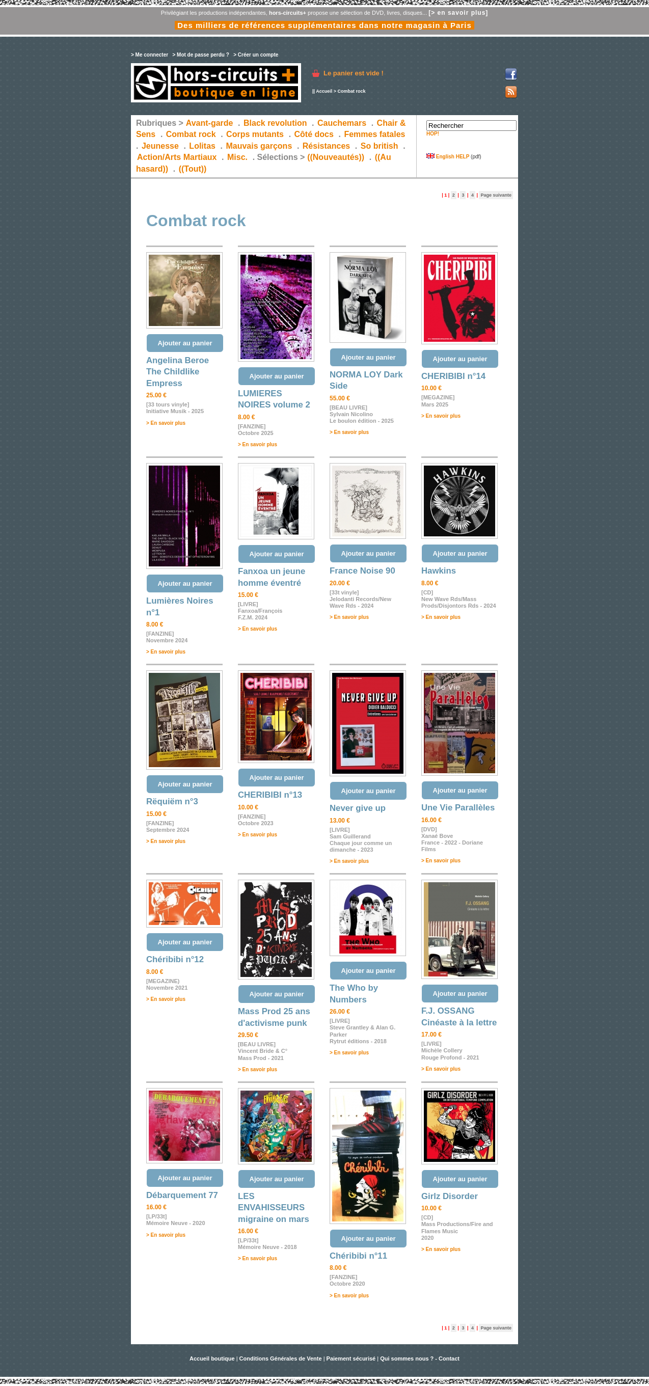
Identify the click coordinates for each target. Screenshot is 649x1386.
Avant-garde (209, 123)
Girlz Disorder (449, 1196)
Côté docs (314, 134)
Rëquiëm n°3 (172, 801)
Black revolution (275, 123)
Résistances (326, 146)
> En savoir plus (165, 423)
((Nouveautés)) (335, 157)
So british (379, 146)
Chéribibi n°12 (175, 959)
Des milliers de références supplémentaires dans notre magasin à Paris (324, 25)
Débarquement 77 (182, 1195)
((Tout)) (193, 169)
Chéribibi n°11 (358, 1256)
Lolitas (202, 146)
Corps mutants (256, 134)
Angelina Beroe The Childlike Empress (177, 372)
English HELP (447, 156)
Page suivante (495, 195)
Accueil (324, 91)
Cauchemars (341, 123)
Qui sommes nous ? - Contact (419, 1358)
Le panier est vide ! (353, 73)
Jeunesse (160, 146)
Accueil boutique (213, 1358)
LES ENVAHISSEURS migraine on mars (273, 1207)
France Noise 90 (362, 571)
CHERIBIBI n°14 (453, 376)
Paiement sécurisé (351, 1358)
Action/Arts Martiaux (177, 157)
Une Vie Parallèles (458, 807)
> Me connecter (149, 55)
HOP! (432, 134)
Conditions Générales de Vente (280, 1358)
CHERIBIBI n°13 (270, 795)
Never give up (358, 808)
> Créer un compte (255, 55)
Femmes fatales (374, 134)
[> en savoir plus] (458, 12)
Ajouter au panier (185, 343)
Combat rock (191, 134)
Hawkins (438, 571)
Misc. (237, 157)
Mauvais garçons (259, 146)
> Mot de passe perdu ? (200, 55)
